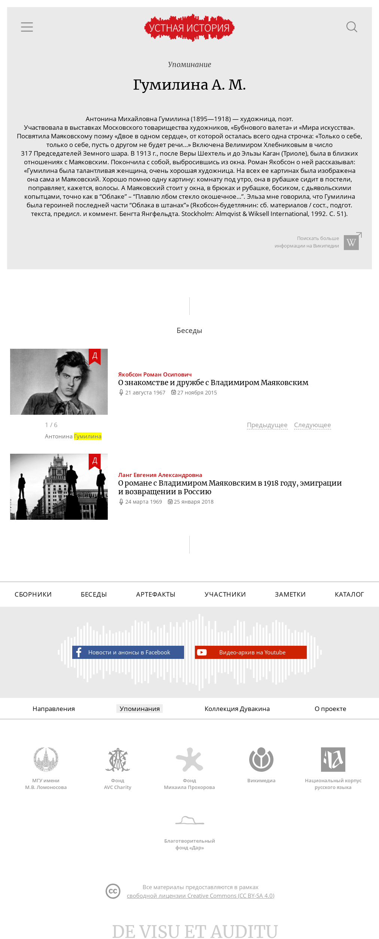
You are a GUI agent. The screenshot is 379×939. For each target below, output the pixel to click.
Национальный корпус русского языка (333, 768)
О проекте (330, 708)
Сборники (33, 594)
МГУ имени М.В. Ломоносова (46, 768)
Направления (54, 708)
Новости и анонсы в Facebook (121, 652)
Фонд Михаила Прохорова (190, 768)
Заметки (290, 594)
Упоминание (189, 64)
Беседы (94, 594)
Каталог (349, 594)
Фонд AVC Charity (118, 768)
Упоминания (140, 708)
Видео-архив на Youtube (240, 652)
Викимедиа (261, 765)
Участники (225, 594)
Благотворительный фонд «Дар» (189, 829)
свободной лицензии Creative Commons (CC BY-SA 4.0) (200, 895)
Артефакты (156, 594)
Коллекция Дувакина (237, 708)
